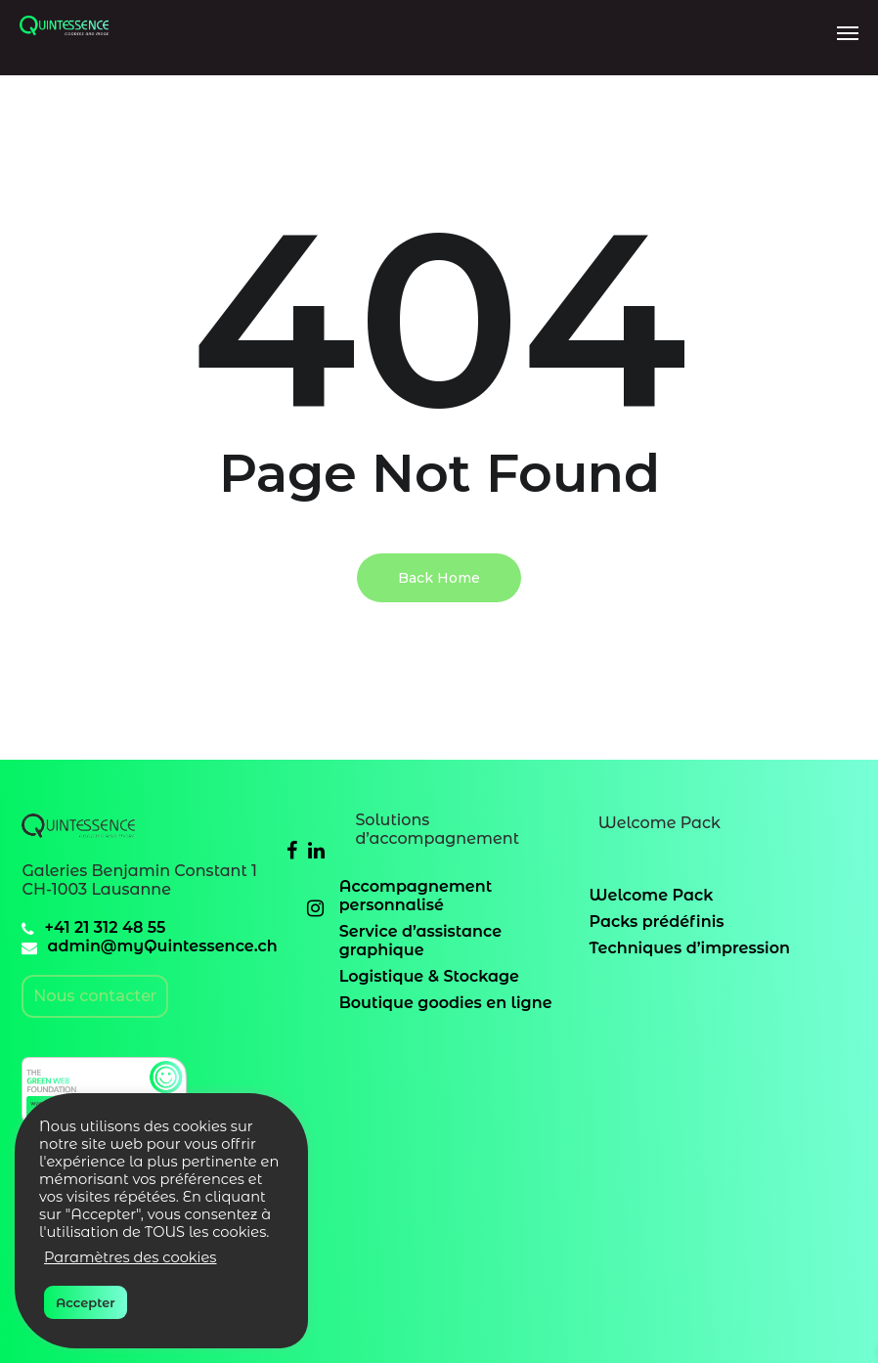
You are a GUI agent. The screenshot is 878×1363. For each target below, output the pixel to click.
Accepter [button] (85, 1302)
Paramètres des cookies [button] (130, 1257)
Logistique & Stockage (429, 976)
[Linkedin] (316, 850)
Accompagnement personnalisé (416, 895)
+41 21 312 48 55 (104, 927)
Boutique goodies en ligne (445, 1002)
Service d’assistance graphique (420, 940)
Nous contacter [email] (94, 996)
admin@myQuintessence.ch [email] (162, 946)
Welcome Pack (652, 895)
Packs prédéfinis (657, 921)
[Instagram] (315, 908)
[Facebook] (291, 850)
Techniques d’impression (690, 948)
